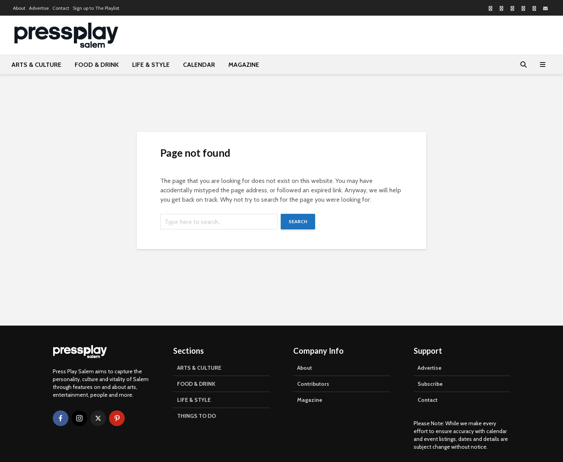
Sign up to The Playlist (96, 8)
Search (298, 221)
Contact (60, 8)
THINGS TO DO (196, 415)
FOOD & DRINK (97, 64)
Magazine (309, 399)
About (19, 8)
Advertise (39, 8)
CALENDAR (199, 64)
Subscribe (430, 383)
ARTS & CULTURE (36, 64)
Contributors (313, 383)
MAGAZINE (243, 64)
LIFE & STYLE (151, 64)
